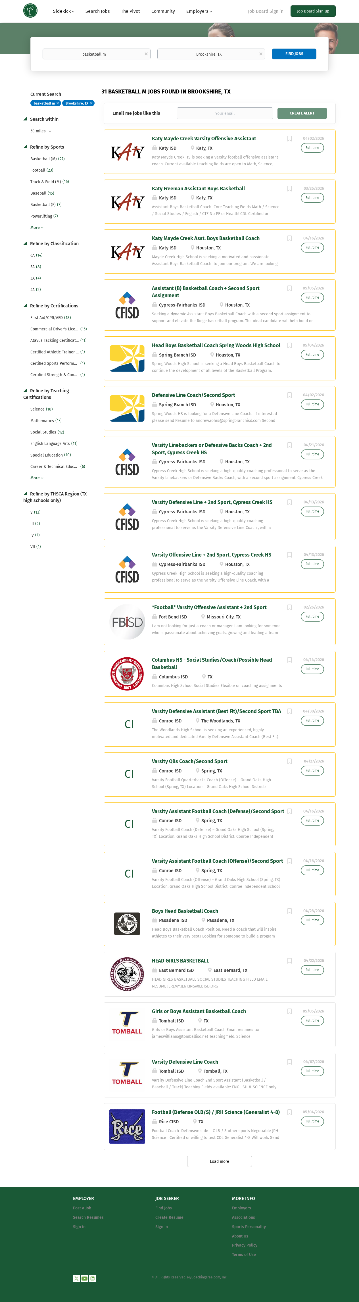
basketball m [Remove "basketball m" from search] (44, 103)
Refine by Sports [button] (46, 147)
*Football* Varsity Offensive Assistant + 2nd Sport (209, 607)
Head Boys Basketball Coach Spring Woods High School (216, 345)
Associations (243, 1217)
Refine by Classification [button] (54, 243)
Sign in (79, 1226)
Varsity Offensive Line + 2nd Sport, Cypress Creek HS (211, 555)
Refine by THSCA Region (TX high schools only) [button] (55, 497)
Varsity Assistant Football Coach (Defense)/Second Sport (218, 811)
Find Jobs (294, 53)
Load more (219, 1161)
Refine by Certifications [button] (53, 306)
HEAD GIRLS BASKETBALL (180, 961)
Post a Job (82, 1208)
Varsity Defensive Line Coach (185, 1062)
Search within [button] (44, 119)
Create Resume (169, 1217)
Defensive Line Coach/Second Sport (193, 395)
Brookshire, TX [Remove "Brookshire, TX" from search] (77, 103)
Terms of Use (244, 1254)
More (35, 227)
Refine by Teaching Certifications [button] (46, 394)
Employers (241, 1208)
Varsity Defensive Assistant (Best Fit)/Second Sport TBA (216, 711)
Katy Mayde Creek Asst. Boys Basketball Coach (206, 238)
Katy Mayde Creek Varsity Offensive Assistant (204, 139)
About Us (240, 1236)
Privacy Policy (244, 1245)
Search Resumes (88, 1217)
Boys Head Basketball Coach (185, 911)
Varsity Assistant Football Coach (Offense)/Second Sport (217, 861)
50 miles (38, 131)
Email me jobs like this (136, 113)
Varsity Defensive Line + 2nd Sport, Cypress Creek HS (212, 502)
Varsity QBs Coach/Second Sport (189, 761)
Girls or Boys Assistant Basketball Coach (199, 1011)
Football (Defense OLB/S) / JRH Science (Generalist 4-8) (216, 1112)
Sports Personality (249, 1226)
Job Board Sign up (313, 11)
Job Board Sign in (265, 11)
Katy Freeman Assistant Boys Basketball (198, 189)
